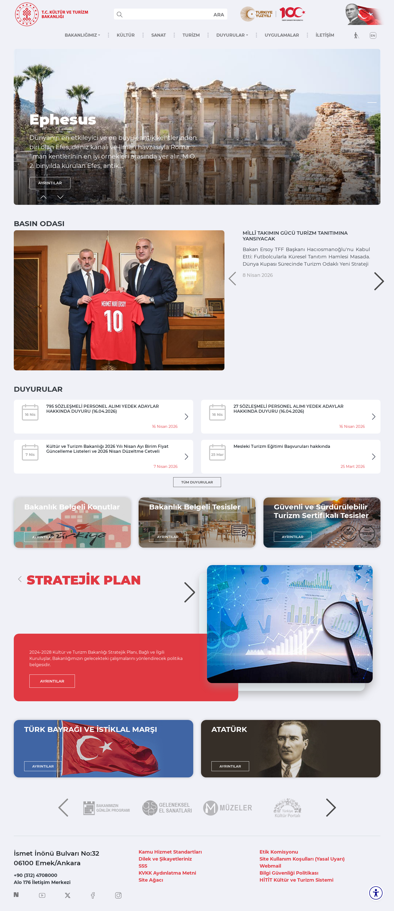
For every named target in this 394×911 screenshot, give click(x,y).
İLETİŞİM (325, 35)
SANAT (158, 35)
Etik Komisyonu (279, 852)
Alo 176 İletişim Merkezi (42, 882)
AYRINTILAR (52, 182)
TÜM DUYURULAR (197, 482)
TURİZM (191, 35)
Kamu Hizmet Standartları (170, 852)
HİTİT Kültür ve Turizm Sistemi (296, 880)
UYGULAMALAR (282, 35)
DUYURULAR (230, 35)
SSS (143, 866)
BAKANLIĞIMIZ (81, 35)
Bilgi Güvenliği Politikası (289, 873)
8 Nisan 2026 (258, 303)
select (218, 14)
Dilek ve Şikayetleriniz (165, 859)
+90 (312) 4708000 (35, 875)
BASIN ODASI (39, 223)
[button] (372, 102)
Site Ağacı (151, 880)
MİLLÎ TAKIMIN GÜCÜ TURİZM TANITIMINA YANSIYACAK (291, 237)
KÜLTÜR (126, 35)
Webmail (270, 866)
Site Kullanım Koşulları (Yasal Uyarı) (302, 859)
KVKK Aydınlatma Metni (167, 873)
